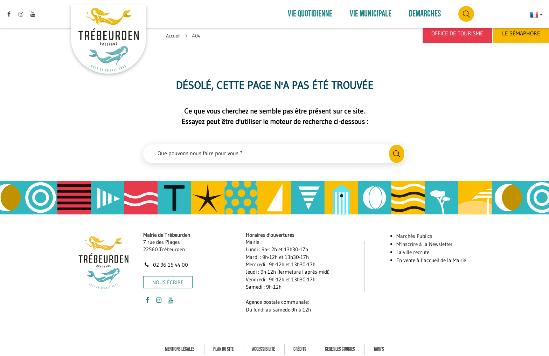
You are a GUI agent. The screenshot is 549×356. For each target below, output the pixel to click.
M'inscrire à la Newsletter (424, 240)
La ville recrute (412, 248)
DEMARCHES (425, 12)
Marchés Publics (414, 232)
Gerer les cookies (340, 345)
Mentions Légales (180, 345)
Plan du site (223, 345)
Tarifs (379, 345)
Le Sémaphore (521, 33)
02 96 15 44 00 (165, 260)
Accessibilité (263, 345)
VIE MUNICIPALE (370, 12)
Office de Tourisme (457, 33)
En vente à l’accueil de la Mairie (431, 256)
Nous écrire (167, 278)
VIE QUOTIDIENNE (310, 12)
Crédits (299, 345)
